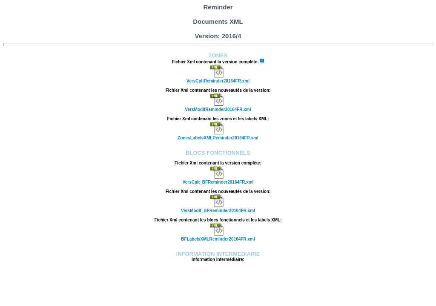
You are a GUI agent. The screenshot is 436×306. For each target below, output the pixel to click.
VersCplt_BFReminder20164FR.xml (218, 182)
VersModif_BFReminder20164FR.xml (218, 210)
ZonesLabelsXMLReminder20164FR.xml (218, 138)
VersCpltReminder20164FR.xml (218, 81)
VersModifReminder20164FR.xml (218, 109)
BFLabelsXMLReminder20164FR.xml (218, 239)
